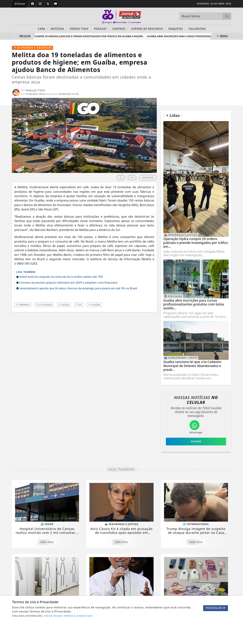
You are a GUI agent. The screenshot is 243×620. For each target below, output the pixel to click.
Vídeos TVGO (80, 29)
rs (79, 304)
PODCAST (102, 29)
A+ (132, 177)
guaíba (94, 304)
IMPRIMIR (148, 177)
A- (120, 177)
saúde (64, 304)
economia (44, 304)
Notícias (59, 29)
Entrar (20, 4)
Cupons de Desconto (148, 29)
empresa (23, 304)
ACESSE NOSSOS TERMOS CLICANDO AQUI (68, 615)
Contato (120, 29)
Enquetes (177, 29)
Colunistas (197, 28)
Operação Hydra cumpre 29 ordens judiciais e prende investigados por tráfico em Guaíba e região (79, 36)
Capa (43, 29)
